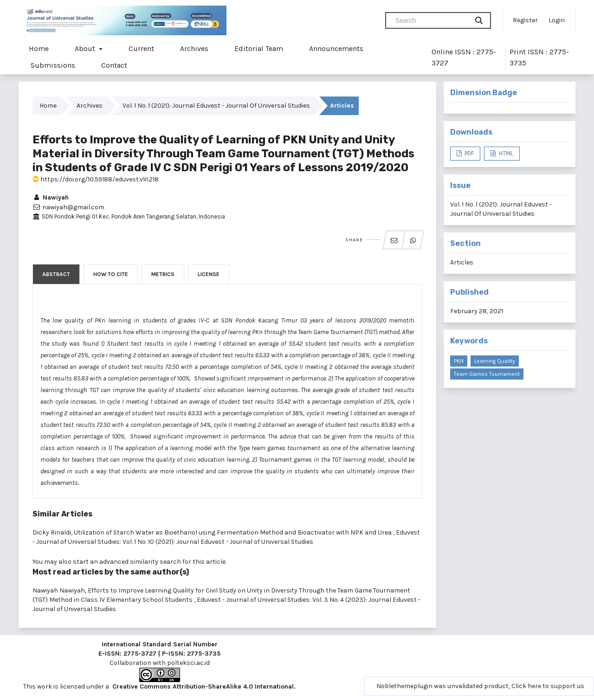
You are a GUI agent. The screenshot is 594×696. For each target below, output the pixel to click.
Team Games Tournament (487, 374)
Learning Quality (494, 361)
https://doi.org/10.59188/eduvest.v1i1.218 (95, 179)
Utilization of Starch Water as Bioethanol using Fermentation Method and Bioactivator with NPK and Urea (233, 532)
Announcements (336, 48)
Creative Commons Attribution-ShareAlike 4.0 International (203, 686)
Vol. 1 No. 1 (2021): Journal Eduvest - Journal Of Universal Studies (216, 106)
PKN (459, 361)
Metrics (162, 274)
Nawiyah (50, 197)
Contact (114, 65)
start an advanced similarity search (127, 562)
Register (525, 20)
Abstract (56, 274)
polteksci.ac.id (188, 663)
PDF (468, 153)
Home (39, 48)
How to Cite (110, 274)
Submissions (53, 65)
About (86, 48)
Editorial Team (258, 48)
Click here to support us (547, 686)
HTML (505, 153)
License (209, 274)
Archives (194, 48)
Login (557, 20)
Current (141, 48)
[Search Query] (430, 20)
